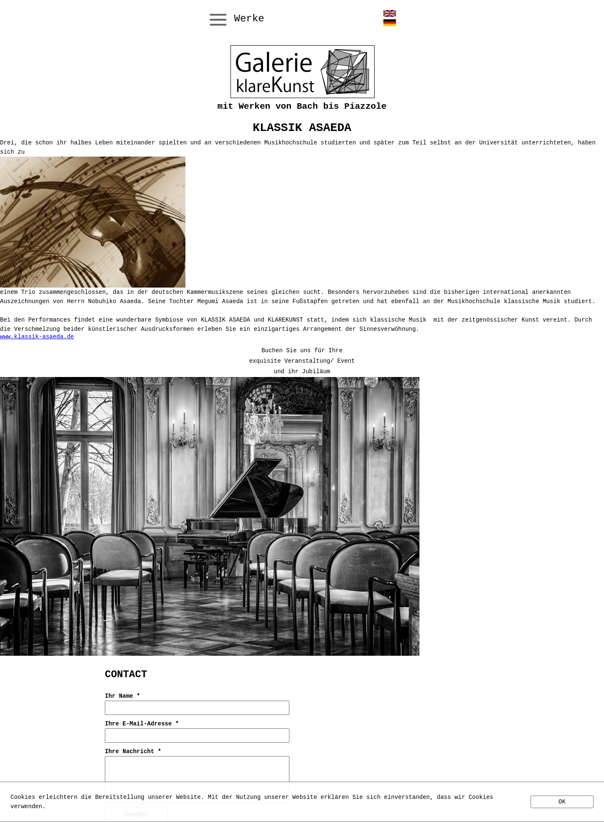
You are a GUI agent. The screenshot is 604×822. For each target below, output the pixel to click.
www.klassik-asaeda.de (37, 336)
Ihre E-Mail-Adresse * (142, 723)
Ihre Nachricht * (133, 751)
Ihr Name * (122, 696)
